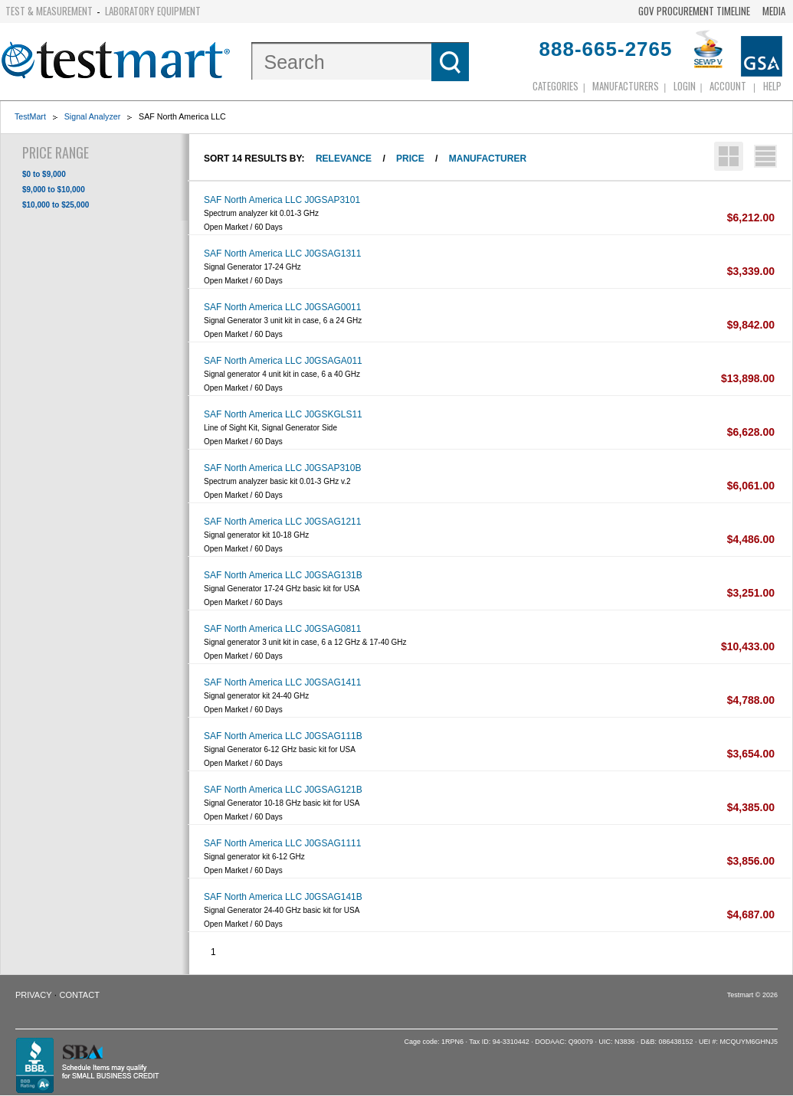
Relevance (344, 158)
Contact (80, 994)
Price (410, 158)
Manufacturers (625, 85)
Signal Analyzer (92, 116)
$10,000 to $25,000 (55, 205)
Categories (555, 85)
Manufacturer (487, 158)
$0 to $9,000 (44, 174)
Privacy (33, 994)
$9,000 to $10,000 (53, 189)
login (684, 85)
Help (772, 85)
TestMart (30, 116)
